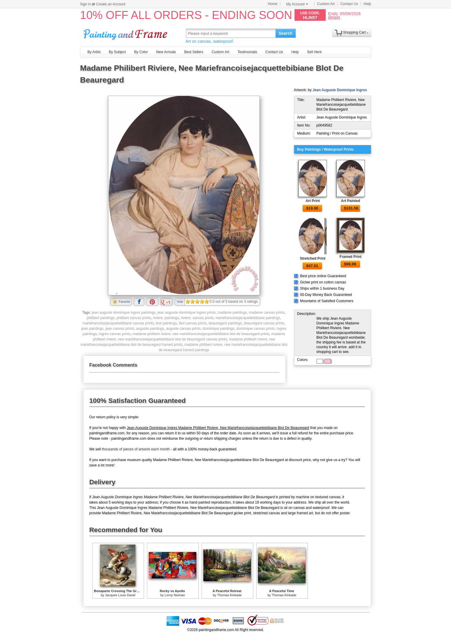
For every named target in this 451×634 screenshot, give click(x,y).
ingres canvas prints (115, 334)
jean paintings (92, 329)
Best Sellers (193, 52)
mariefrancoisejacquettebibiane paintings (248, 318)
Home (272, 4)
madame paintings (232, 312)
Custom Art (326, 4)
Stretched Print (312, 258)
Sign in (85, 4)
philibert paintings (100, 318)
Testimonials (247, 52)
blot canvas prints (192, 323)
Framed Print (351, 257)
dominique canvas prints (255, 329)
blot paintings (166, 323)
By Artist (94, 52)
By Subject (117, 52)
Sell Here (314, 52)
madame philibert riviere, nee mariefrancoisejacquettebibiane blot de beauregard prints (200, 334)
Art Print (313, 201)
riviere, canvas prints (197, 318)
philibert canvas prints (133, 318)
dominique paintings (219, 329)
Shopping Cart (354, 32)
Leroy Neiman (175, 595)
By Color (141, 52)
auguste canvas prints (183, 329)
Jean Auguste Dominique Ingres (340, 90)
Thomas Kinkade (229, 595)
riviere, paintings (166, 318)
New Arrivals (166, 52)
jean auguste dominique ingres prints (186, 312)
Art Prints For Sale (126, 33)
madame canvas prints (267, 312)
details (334, 17)
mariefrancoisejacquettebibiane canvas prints (118, 323)
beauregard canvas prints (264, 323)
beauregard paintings (225, 323)
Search (285, 33)
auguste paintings (150, 329)
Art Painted (350, 201)
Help (367, 4)
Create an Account (111, 4)
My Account (297, 4)
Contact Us (349, 4)
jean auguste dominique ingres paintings (124, 312)
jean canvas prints (119, 329)
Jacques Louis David (120, 595)
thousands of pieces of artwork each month (136, 449)
